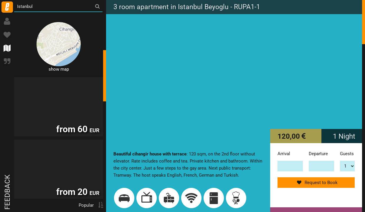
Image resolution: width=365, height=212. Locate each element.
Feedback (7, 192)
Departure (318, 153)
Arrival (284, 153)
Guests (347, 153)
